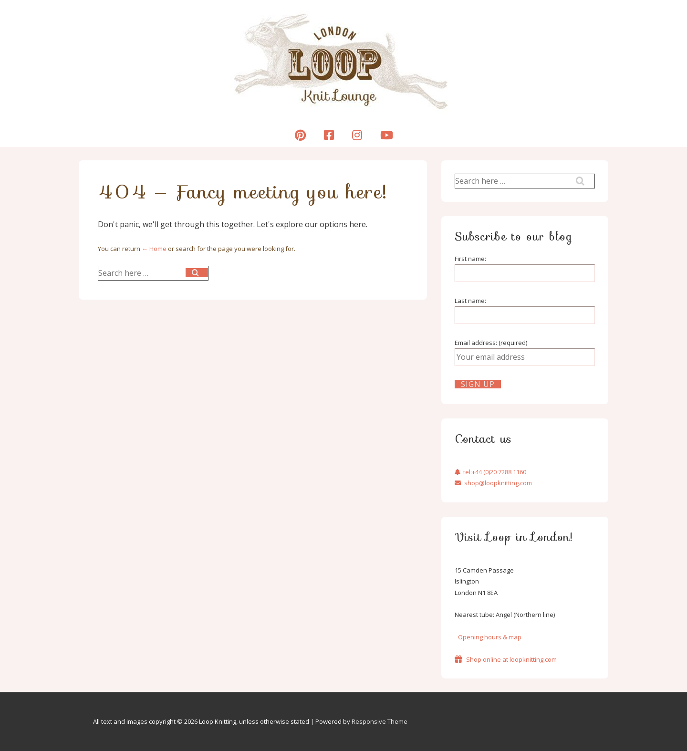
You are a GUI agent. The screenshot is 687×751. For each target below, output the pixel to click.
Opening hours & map (489, 637)
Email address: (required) (491, 342)
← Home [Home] (154, 248)
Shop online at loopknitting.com (506, 659)
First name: (470, 258)
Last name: (470, 300)
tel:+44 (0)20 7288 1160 (490, 472)
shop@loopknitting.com (493, 483)
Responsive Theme (379, 721)
